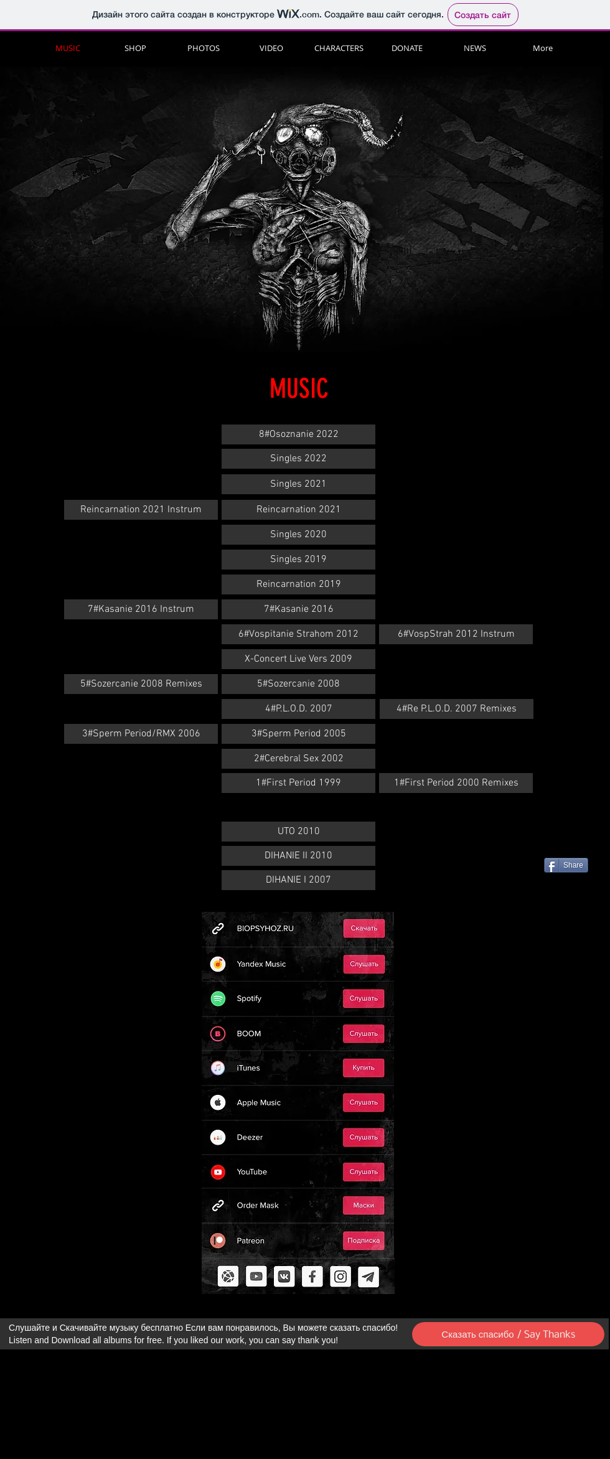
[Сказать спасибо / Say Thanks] (508, 1334)
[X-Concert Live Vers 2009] (298, 659)
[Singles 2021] (298, 484)
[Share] (566, 865)
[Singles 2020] (298, 535)
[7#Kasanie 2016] (298, 609)
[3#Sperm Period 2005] (298, 734)
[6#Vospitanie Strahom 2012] (298, 634)
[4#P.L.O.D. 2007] (298, 709)
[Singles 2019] (298, 560)
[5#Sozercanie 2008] (298, 684)
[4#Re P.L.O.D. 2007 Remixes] (456, 709)
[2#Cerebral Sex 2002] (298, 759)
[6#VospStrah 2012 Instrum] (456, 634)
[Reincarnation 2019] (298, 584)
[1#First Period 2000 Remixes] (456, 783)
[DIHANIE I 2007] (298, 880)
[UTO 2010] (298, 832)
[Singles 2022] (298, 459)
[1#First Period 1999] (298, 783)
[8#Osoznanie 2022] (298, 434)
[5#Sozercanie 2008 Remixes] (141, 684)
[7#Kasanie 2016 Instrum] (141, 609)
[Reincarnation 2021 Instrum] (141, 510)
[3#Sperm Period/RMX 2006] (141, 734)
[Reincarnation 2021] (298, 510)
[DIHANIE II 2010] (298, 856)
